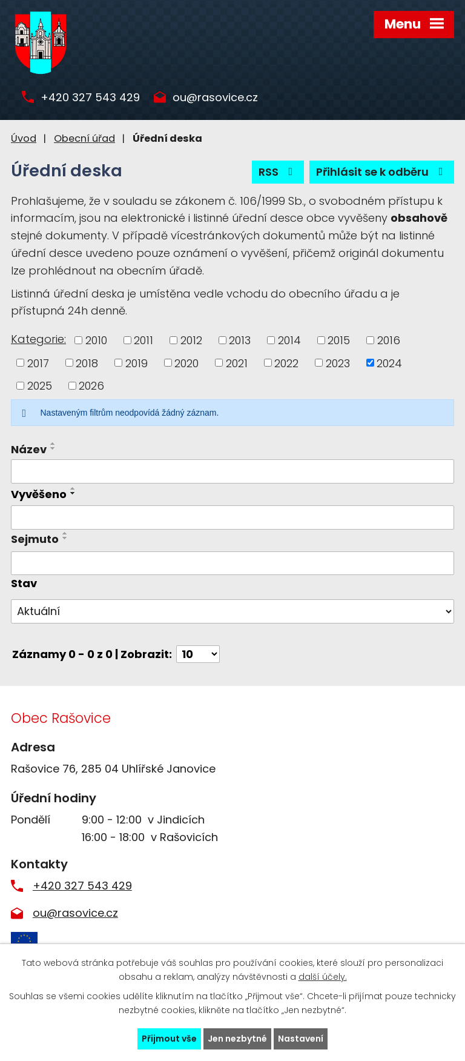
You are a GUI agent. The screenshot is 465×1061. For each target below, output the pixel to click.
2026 (91, 385)
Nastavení (300, 1039)
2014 (289, 340)
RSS (278, 171)
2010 (96, 340)
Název (29, 449)
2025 (39, 385)
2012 (191, 340)
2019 (136, 362)
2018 (87, 362)
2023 (338, 362)
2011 (143, 340)
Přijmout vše (169, 1039)
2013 (240, 340)
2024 (389, 362)
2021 (237, 362)
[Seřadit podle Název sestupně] (53, 448)
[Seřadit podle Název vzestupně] (53, 443)
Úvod (23, 138)
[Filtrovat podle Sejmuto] (232, 563)
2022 (286, 362)
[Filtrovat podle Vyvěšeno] (232, 517)
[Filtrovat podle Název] (232, 471)
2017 (38, 362)
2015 (339, 340)
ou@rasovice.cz (215, 98)
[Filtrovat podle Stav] (232, 611)
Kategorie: (38, 339)
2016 (388, 340)
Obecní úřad (84, 138)
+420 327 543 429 (90, 98)
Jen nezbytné (237, 1039)
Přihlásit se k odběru (382, 171)
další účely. (322, 977)
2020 (186, 362)
